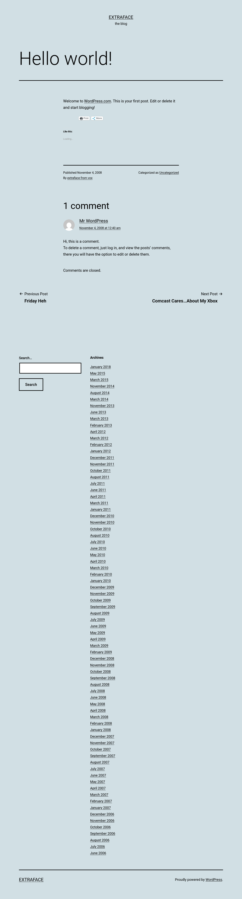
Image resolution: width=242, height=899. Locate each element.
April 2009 (98, 639)
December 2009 (102, 587)
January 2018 (100, 367)
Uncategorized (169, 172)
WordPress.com (97, 101)
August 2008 (100, 684)
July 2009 (97, 620)
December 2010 (102, 516)
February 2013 (101, 425)
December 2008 (102, 658)
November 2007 (102, 743)
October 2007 (100, 749)
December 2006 (102, 814)
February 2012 (101, 445)
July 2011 (97, 483)
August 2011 (100, 477)
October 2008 (100, 672)
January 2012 (100, 451)
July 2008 (97, 691)
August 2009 (100, 613)
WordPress (214, 880)
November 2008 (102, 665)
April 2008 (98, 710)
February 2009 (101, 652)
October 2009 (100, 600)
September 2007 (102, 756)
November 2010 (102, 522)
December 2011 (102, 458)
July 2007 (97, 769)
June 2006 (98, 853)
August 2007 (100, 762)
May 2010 (97, 555)
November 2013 (102, 406)
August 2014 (100, 393)
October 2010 (100, 529)
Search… (25, 358)
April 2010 (98, 561)
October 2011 (100, 471)
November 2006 (102, 821)
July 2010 (97, 542)
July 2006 (97, 847)
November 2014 (102, 386)
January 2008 (100, 730)
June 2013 (98, 412)
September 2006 (102, 833)
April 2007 (98, 788)
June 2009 (98, 626)
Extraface (121, 17)
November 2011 (102, 464)
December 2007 (102, 736)
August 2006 (100, 840)
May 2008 (97, 704)
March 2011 (99, 503)
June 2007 (98, 775)
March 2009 (99, 646)
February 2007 (101, 801)
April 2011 (98, 497)
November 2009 (102, 594)
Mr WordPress (93, 221)
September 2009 (102, 607)
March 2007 (99, 795)
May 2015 (97, 373)
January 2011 (100, 509)
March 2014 (99, 399)
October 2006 (100, 827)
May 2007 (97, 782)
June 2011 (98, 490)
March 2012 (99, 438)
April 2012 (98, 432)
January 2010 (100, 581)
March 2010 (99, 568)
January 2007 (100, 808)
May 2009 (97, 633)
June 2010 (98, 548)
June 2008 (98, 697)
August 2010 (100, 535)
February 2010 (101, 574)
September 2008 (102, 678)
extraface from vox (79, 178)
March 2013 (99, 419)
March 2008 (99, 717)
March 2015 (99, 380)
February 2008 (101, 723)
